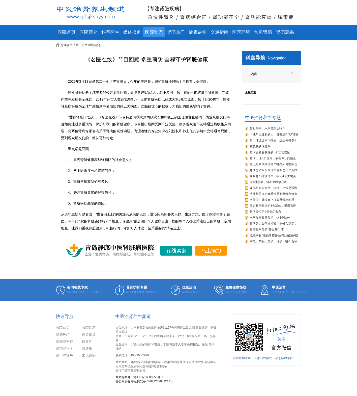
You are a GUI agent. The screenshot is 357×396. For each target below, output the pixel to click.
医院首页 (67, 32)
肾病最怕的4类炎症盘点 (265, 211)
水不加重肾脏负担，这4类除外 (270, 217)
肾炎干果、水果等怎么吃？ (267, 128)
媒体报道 (132, 32)
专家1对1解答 (263, 358)
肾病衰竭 (285, 32)
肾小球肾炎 (64, 355)
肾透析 (87, 348)
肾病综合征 (64, 341)
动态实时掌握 (284, 358)
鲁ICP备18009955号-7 (148, 377)
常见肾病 (263, 32)
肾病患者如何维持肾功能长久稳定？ (273, 223)
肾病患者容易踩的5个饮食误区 (270, 152)
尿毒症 (87, 341)
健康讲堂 (198, 32)
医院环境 (241, 32)
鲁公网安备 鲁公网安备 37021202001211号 (144, 381)
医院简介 (88, 32)
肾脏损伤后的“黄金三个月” (267, 229)
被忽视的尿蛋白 (260, 146)
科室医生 (110, 32)
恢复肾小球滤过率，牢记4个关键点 (273, 176)
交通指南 (219, 32)
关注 (281, 339)
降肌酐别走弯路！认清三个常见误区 (273, 188)
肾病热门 (176, 32)
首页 (85, 45)
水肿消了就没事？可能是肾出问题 (272, 200)
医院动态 (154, 32)
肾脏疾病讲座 (242, 358)
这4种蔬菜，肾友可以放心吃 (268, 182)
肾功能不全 (64, 348)
